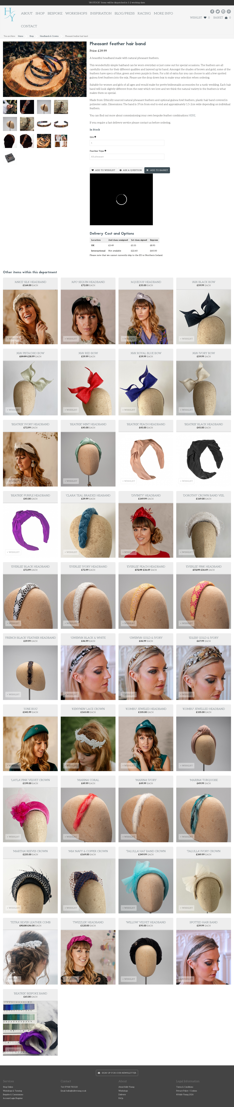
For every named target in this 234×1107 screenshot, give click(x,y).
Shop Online (8, 1087)
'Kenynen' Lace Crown (88, 709)
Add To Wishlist (105, 170)
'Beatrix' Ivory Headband (30, 424)
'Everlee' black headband (30, 566)
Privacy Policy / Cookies (186, 1091)
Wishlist (200, 17)
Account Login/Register (13, 1098)
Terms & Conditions (184, 1087)
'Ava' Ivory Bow (203, 353)
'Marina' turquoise (204, 780)
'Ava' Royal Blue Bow (146, 353)
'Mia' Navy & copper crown (88, 851)
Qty (93, 137)
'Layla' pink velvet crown (30, 780)
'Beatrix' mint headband (88, 424)
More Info (163, 13)
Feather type (98, 150)
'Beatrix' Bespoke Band (30, 993)
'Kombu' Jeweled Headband (146, 709)
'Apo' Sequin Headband (88, 282)
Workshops (76, 13)
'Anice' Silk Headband (30, 282)
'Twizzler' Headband (88, 922)
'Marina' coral (88, 780)
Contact (29, 26)
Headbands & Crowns (49, 36)
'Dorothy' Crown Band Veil (203, 495)
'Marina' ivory (146, 780)
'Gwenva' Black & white (88, 637)
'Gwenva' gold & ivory (146, 637)
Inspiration (101, 13)
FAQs (120, 1098)
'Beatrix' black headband (203, 424)
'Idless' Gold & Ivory (203, 637)
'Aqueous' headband (146, 282)
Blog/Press (125, 13)
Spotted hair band (204, 922)
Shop (40, 13)
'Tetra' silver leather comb (30, 922)
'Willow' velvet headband (146, 922)
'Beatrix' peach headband (146, 424)
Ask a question (132, 170)
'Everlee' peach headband (146, 566)
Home (20, 36)
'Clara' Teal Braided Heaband (88, 495)
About (27, 13)
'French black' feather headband (30, 637)
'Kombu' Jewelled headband (204, 709)
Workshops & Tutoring (12, 1091)
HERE (192, 115)
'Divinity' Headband (146, 495)
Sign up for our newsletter (117, 1073)
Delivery (122, 1095)
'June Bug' (30, 709)
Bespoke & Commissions (13, 1095)
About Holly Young (126, 1087)
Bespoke (55, 13)
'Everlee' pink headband (204, 566)
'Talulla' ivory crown (203, 851)
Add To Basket (159, 170)
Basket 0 (222, 17)
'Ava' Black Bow (203, 282)
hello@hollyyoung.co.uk (76, 1091)
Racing (144, 13)
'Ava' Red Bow (88, 353)
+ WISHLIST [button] (13, 339)
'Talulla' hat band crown (146, 851)
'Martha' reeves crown (30, 851)
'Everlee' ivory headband (88, 566)
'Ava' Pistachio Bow (30, 353)
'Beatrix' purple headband (30, 495)
